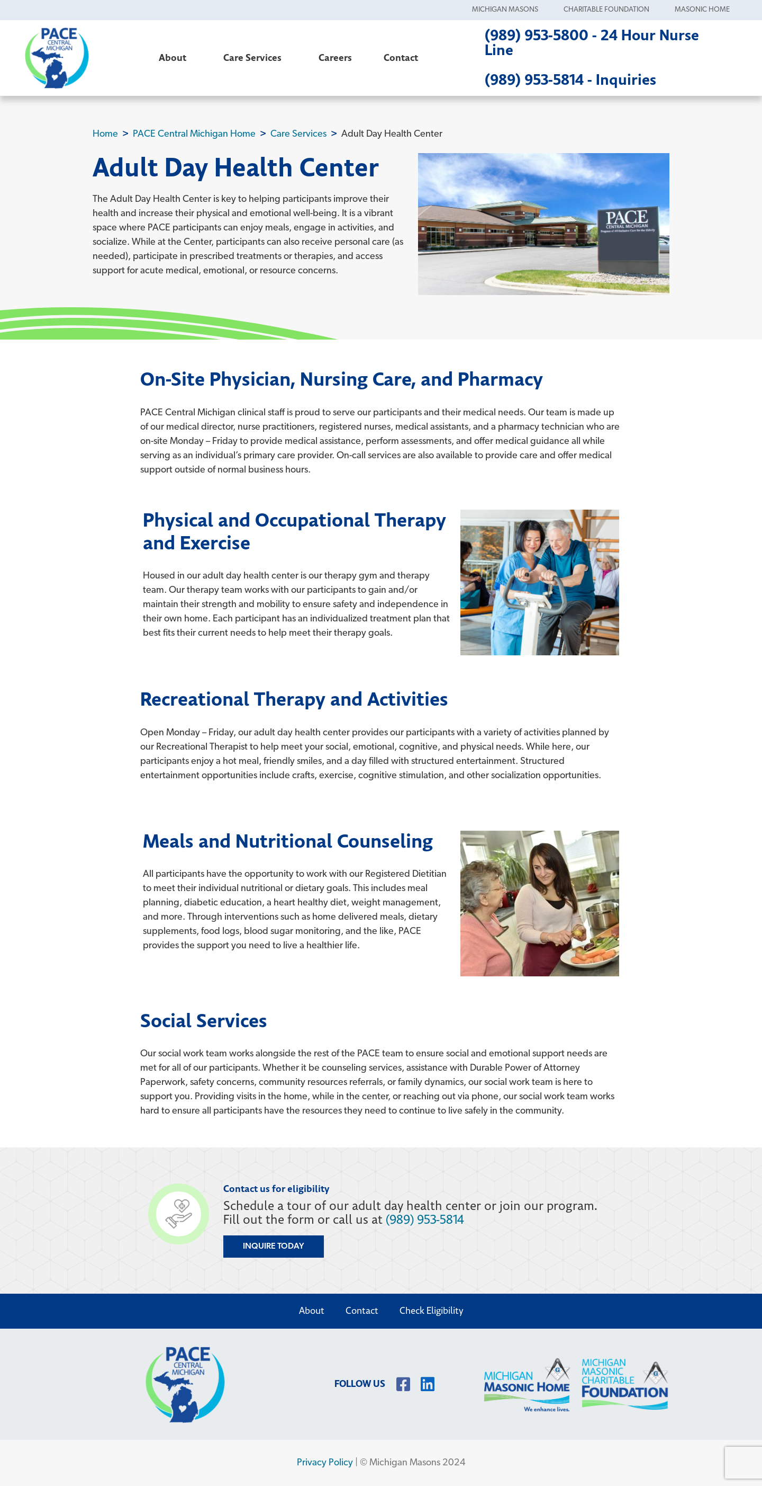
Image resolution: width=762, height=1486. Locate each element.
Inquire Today (273, 1246)
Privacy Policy (325, 1463)
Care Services (255, 58)
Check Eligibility (432, 1311)
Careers (335, 58)
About (175, 58)
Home (105, 134)
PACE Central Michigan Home (194, 134)
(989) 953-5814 (425, 1220)
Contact (401, 58)
